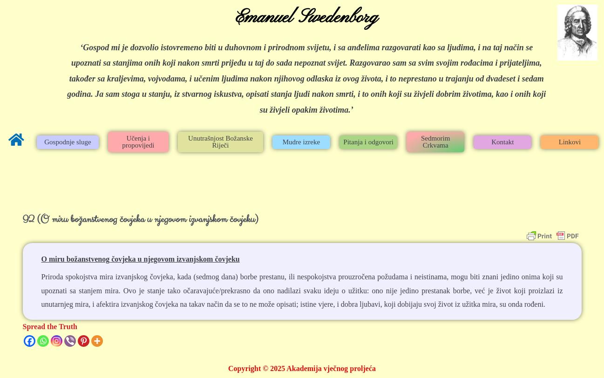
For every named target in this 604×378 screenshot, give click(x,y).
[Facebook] (29, 341)
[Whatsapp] (43, 341)
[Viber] (70, 341)
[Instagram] (56, 341)
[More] (97, 341)
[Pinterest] (83, 341)
